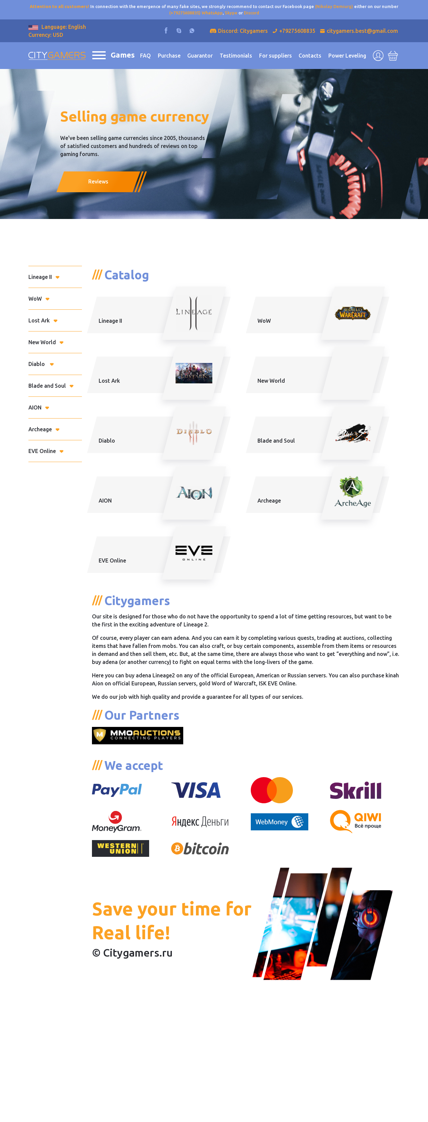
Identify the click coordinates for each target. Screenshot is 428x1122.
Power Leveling (347, 56)
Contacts (310, 56)
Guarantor (200, 56)
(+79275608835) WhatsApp (196, 12)
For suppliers (275, 56)
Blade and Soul (47, 386)
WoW (35, 299)
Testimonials (236, 56)
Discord (251, 12)
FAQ (145, 56)
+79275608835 (297, 30)
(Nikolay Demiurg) (334, 6)
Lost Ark (39, 320)
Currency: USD (45, 35)
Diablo (37, 364)
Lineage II (40, 277)
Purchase (169, 56)
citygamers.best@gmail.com (362, 30)
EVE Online (42, 451)
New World (42, 342)
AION (34, 407)
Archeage (40, 429)
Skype (231, 12)
